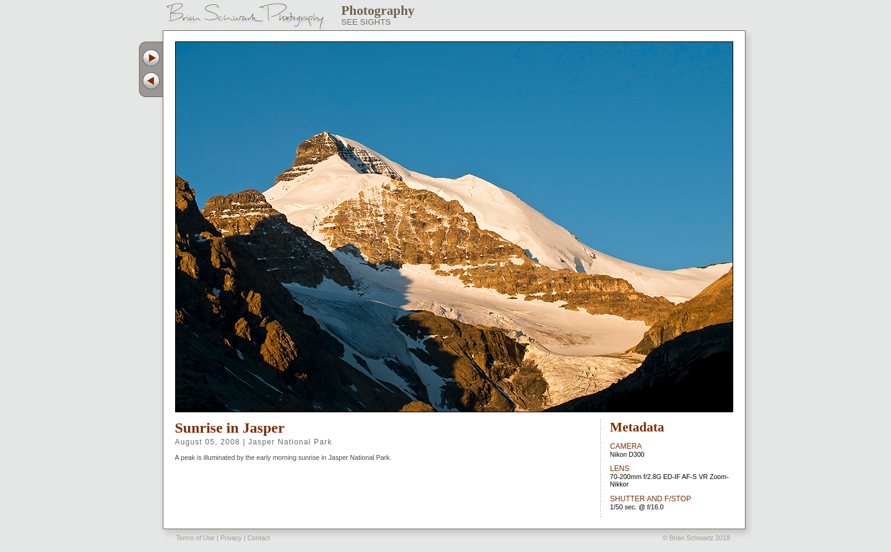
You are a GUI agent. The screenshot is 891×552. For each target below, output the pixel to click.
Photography (378, 10)
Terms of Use (195, 537)
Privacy (231, 537)
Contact (259, 537)
